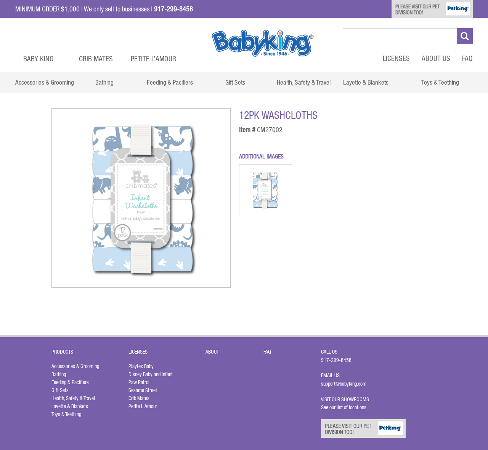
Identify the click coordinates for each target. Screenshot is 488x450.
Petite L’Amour (153, 58)
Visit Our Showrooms (346, 399)
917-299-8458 (336, 360)
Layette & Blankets (69, 406)
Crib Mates (96, 58)
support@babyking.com (343, 384)
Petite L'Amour (142, 406)
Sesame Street (142, 390)
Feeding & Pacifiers (70, 382)
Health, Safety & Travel (73, 398)
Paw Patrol (138, 382)
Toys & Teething (66, 414)
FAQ (467, 58)
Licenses (396, 58)
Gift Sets (60, 390)
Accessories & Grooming (75, 366)
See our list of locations (343, 407)
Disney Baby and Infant (150, 374)
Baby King (38, 58)
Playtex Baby (141, 366)
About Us (436, 58)
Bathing (58, 374)
